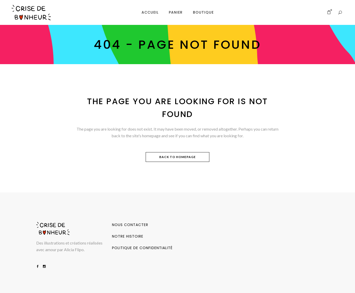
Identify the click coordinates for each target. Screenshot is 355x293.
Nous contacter (130, 224)
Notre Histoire (127, 236)
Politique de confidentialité (142, 247)
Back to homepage (177, 157)
